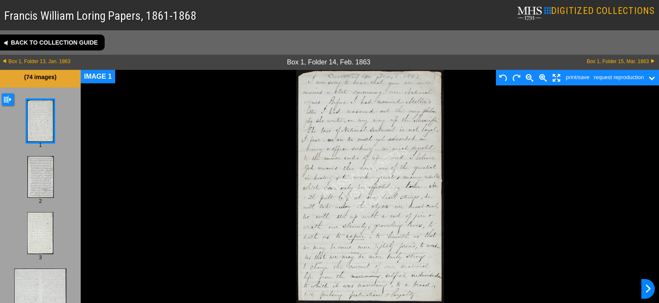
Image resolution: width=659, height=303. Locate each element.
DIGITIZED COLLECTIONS (599, 10)
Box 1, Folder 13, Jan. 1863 (39, 61)
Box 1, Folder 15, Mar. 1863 (618, 61)
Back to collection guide (54, 42)
